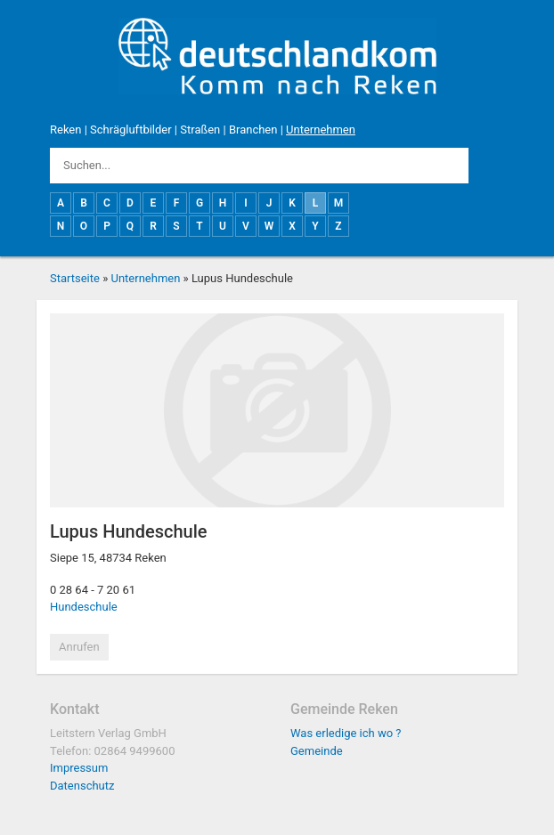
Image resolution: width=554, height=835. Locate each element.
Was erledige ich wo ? (346, 733)
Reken (65, 129)
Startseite (75, 278)
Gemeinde (316, 751)
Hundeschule (84, 606)
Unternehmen (320, 129)
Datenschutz (82, 785)
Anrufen (79, 646)
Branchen (253, 129)
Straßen (200, 129)
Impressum (79, 767)
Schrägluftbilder (131, 129)
